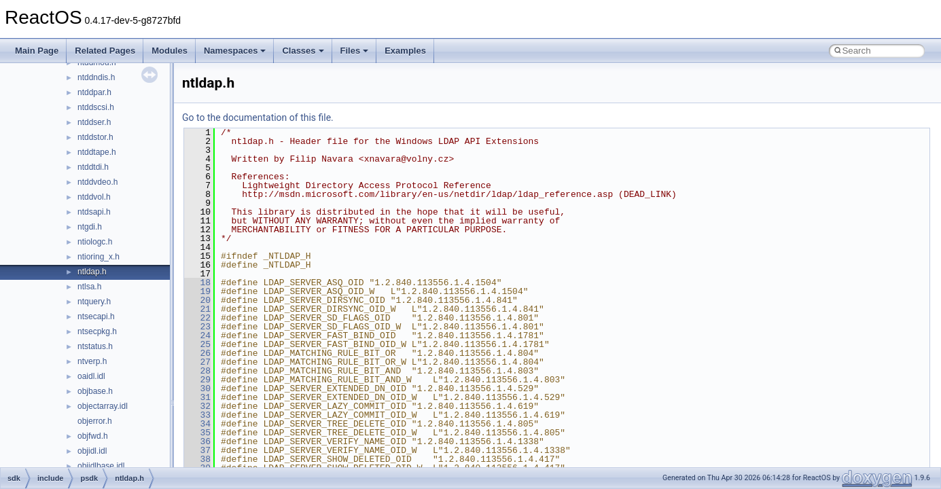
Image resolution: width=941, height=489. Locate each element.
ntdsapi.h (94, 212)
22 (197, 318)
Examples (405, 51)
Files (354, 51)
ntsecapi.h (96, 316)
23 (197, 327)
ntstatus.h (95, 346)
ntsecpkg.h (97, 331)
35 (197, 433)
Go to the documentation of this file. (258, 117)
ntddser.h (94, 122)
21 (197, 309)
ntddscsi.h (95, 107)
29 (197, 380)
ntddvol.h (94, 197)
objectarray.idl (102, 406)
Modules (170, 51)
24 (197, 335)
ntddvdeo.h (97, 182)
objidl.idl (92, 451)
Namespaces (235, 51)
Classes (302, 51)
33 (197, 415)
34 (197, 424)
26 (197, 353)
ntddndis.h (96, 77)
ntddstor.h (95, 137)
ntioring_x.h (98, 256)
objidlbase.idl (100, 466)
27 (197, 362)
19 (197, 291)
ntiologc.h (94, 242)
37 (197, 450)
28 (197, 371)
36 (197, 441)
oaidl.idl (91, 376)
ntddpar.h (94, 92)
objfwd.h (92, 436)
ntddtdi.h (93, 167)
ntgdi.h (89, 227)
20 (197, 300)
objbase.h (95, 391)
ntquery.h (94, 301)
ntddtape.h (96, 152)
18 (197, 282)
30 (197, 388)
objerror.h (94, 421)
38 (197, 459)
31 (197, 397)
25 (197, 344)
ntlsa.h (89, 286)
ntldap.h (92, 271)
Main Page (36, 51)
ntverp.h (92, 361)
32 (197, 406)
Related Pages (105, 51)
